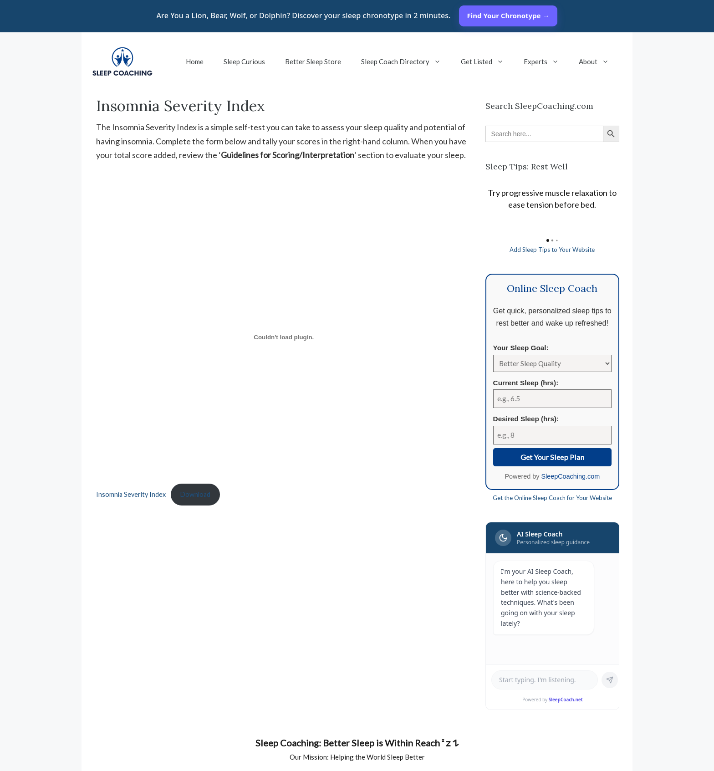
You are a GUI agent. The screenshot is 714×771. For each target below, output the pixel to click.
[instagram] (393, 758)
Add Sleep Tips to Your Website (552, 249)
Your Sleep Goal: (521, 348)
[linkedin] (339, 758)
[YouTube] (284, 758)
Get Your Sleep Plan (552, 457)
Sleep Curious (244, 61)
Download (195, 494)
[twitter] (320, 758)
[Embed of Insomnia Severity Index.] (284, 337)
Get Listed (487, 61)
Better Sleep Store (313, 61)
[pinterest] (411, 758)
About (599, 61)
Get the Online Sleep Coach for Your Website (552, 497)
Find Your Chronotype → (508, 15)
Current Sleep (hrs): (526, 383)
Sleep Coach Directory (406, 61)
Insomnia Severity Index (131, 494)
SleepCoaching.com (570, 476)
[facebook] (302, 758)
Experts (546, 61)
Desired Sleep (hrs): (526, 419)
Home (195, 61)
